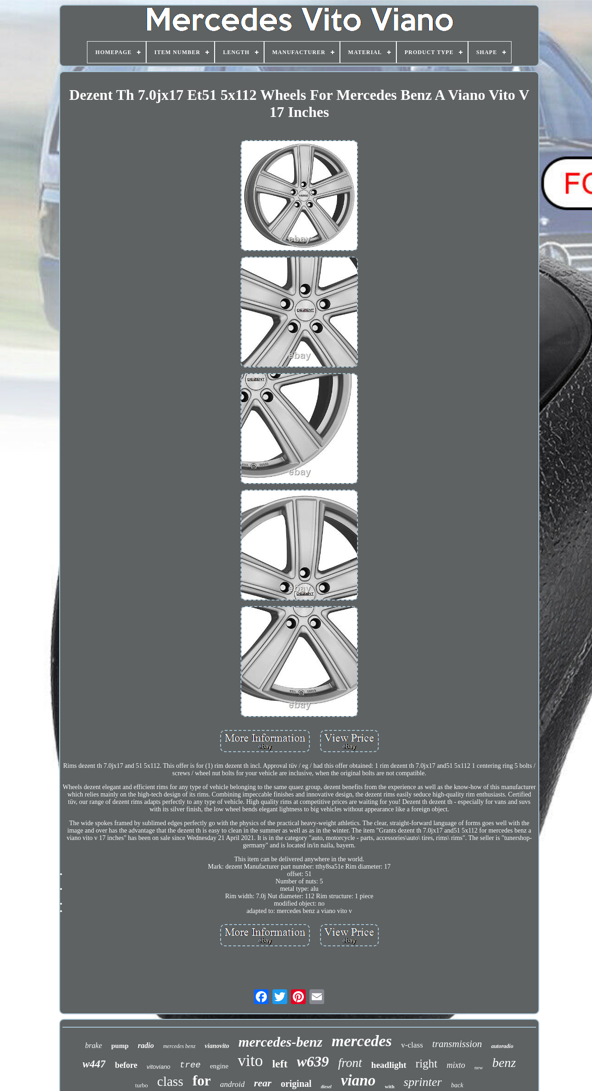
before (126, 1065)
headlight (389, 1065)
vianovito (217, 1045)
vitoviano (158, 1066)
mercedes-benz (280, 1041)
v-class (412, 1045)
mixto (456, 1065)
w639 (313, 1061)
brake (93, 1045)
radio (146, 1045)
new (479, 1067)
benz (504, 1062)
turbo (141, 1085)
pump (120, 1045)
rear (262, 1083)
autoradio (502, 1046)
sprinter (423, 1082)
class (170, 1081)
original (296, 1084)
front (350, 1063)
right (427, 1063)
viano (358, 1080)
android (232, 1084)
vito (250, 1061)
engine (219, 1066)
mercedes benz (179, 1046)
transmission (457, 1043)
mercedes (362, 1040)
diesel (326, 1086)
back (457, 1085)
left (279, 1064)
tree (190, 1065)
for (201, 1081)
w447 (94, 1064)
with (390, 1086)
